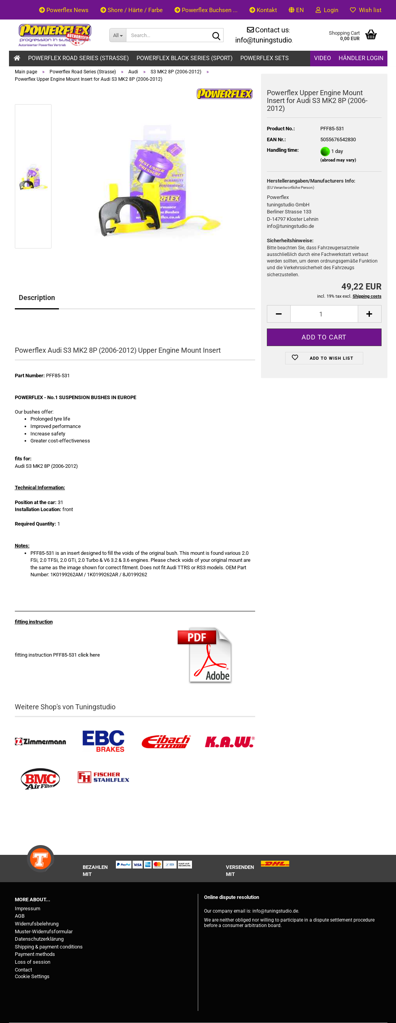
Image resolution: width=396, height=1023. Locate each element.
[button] (296, 10)
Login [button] (327, 10)
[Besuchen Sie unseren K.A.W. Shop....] (229, 742)
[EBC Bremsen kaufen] (103, 742)
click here (89, 655)
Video (322, 58)
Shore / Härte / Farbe (131, 10)
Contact (23, 970)
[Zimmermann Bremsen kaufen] (40, 742)
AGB (20, 916)
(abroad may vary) (338, 160)
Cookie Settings (32, 976)
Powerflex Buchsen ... (206, 10)
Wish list (366, 10)
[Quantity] (324, 314)
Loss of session (32, 962)
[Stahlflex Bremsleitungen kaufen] (103, 779)
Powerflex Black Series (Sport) (185, 58)
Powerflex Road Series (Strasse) (78, 58)
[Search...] (117, 35)
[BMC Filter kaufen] (40, 779)
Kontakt (263, 10)
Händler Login (361, 58)
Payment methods (35, 954)
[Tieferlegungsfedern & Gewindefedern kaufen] (166, 742)
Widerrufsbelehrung (37, 924)
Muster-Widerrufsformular (44, 931)
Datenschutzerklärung (39, 939)
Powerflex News (64, 10)
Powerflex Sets (264, 58)
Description (37, 297)
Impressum (27, 908)
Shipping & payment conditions (49, 947)
